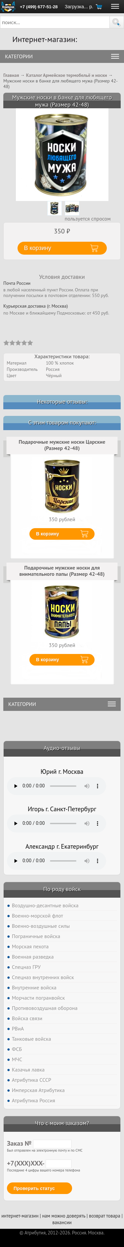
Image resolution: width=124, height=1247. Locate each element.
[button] (116, 22)
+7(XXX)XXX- (39, 1163)
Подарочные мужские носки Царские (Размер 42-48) (62, 445)
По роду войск (62, 889)
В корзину (47, 533)
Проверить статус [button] (34, 1188)
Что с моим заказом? (62, 1123)
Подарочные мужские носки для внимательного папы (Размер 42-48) (61, 570)
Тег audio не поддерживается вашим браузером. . (56, 786)
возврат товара (104, 1216)
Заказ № (39, 1143)
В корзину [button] (37, 248)
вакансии (61, 1222)
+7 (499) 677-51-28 (39, 6)
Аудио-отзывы (62, 748)
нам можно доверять (63, 1216)
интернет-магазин (19, 1216)
